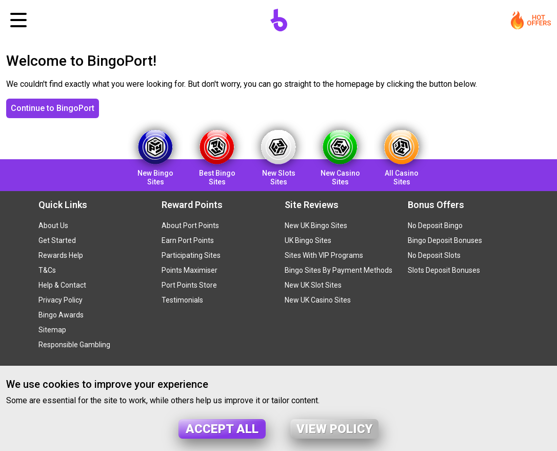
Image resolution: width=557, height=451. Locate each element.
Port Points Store (189, 285)
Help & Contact (62, 285)
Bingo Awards (61, 315)
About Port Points (190, 225)
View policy (334, 429)
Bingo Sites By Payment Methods (338, 270)
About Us (53, 225)
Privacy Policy (60, 300)
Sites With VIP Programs (324, 255)
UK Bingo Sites (308, 240)
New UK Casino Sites (318, 300)
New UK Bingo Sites (316, 225)
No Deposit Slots (434, 255)
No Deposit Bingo (435, 225)
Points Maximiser (189, 270)
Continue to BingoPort (52, 108)
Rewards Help (60, 255)
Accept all (222, 429)
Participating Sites (191, 255)
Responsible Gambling (74, 345)
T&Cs (47, 270)
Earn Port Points (188, 240)
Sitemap (52, 330)
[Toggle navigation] (18, 20)
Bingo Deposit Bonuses (445, 240)
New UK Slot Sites (313, 285)
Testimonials (182, 300)
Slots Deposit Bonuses (444, 270)
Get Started (57, 240)
